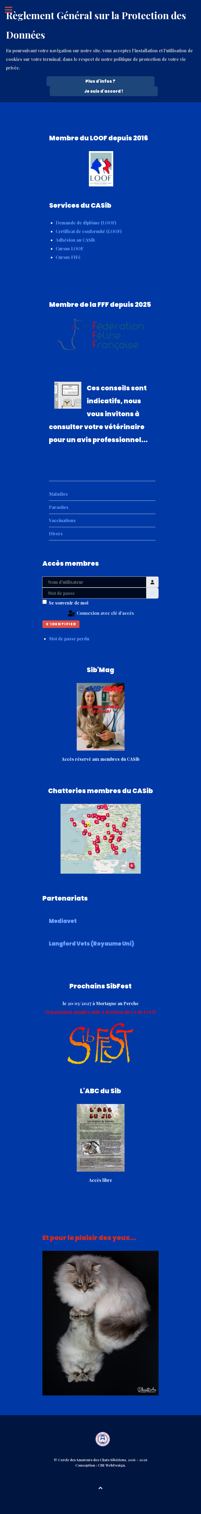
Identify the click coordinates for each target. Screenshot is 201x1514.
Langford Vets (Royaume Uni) (91, 943)
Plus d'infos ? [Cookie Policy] (100, 81)
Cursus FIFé (68, 257)
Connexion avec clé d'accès (100, 614)
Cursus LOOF (69, 248)
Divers (56, 533)
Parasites (58, 507)
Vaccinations (62, 520)
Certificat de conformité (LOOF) (89, 231)
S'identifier (61, 624)
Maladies (58, 494)
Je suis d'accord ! (103, 91)
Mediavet (63, 921)
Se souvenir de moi (68, 603)
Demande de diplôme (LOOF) (86, 222)
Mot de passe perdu (69, 638)
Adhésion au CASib (75, 240)
